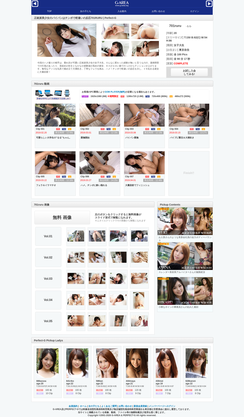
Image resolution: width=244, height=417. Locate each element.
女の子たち (85, 11)
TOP (49, 11)
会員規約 (73, 406)
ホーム (83, 406)
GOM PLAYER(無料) (115, 92)
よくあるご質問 (109, 406)
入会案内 (121, 11)
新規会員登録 (140, 406)
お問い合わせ (158, 11)
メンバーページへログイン (162, 406)
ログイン (194, 11)
